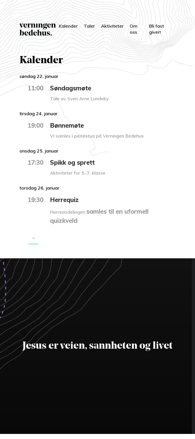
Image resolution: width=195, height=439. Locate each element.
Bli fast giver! (156, 29)
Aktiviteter (112, 26)
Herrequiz (64, 200)
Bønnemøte (67, 125)
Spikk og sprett (72, 162)
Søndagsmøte (70, 88)
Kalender (68, 26)
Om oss (133, 29)
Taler (89, 26)
